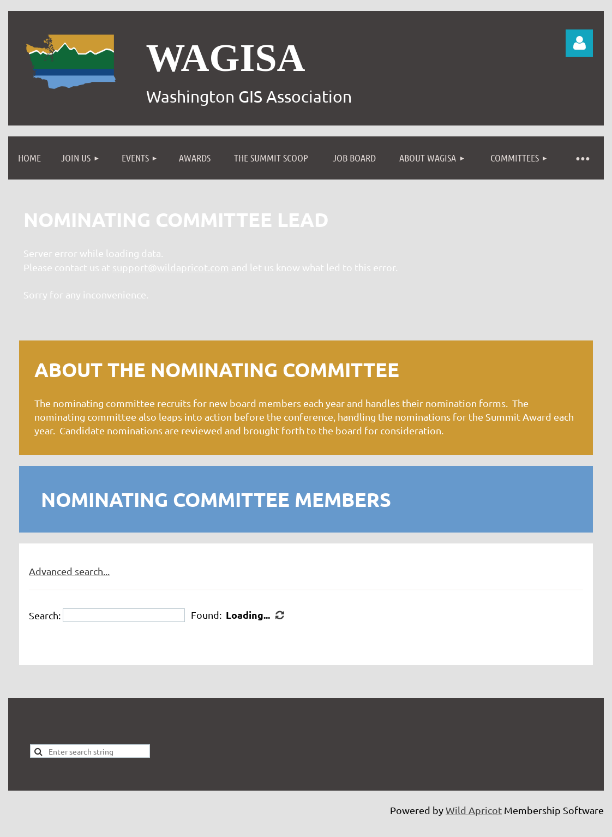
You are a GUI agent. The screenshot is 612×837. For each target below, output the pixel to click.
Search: (45, 615)
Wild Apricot (474, 810)
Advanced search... (69, 571)
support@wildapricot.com (170, 267)
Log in (579, 43)
